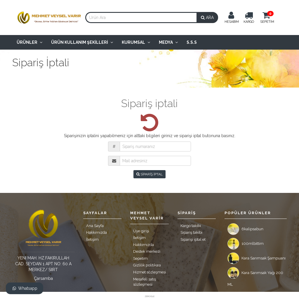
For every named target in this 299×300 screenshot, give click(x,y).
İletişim (92, 239)
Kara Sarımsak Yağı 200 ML (255, 274)
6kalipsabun (245, 229)
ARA (207, 17)
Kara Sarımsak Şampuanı (256, 258)
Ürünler (29, 42)
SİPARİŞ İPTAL (149, 174)
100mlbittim (245, 244)
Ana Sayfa (95, 226)
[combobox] (141, 17)
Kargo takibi (190, 226)
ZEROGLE (149, 296)
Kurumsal (136, 42)
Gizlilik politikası (147, 265)
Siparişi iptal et (193, 239)
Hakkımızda (96, 232)
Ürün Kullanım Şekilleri (82, 42)
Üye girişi (141, 231)
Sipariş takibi (191, 232)
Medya (168, 42)
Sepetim (140, 258)
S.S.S (192, 42)
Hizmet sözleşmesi (149, 272)
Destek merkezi (146, 251)
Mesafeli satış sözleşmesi (144, 282)
